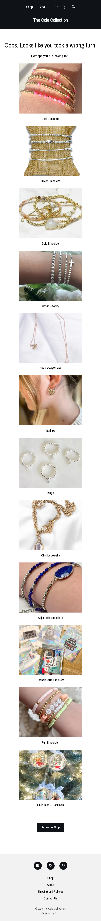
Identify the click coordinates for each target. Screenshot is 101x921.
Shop (29, 6)
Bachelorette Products (50, 677)
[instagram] (51, 866)
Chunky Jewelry (50, 553)
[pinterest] (63, 866)
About (44, 6)
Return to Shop (50, 827)
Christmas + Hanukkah (50, 802)
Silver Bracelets (50, 178)
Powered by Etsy (51, 913)
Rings (50, 490)
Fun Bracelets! (50, 740)
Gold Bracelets (50, 241)
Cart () (59, 6)
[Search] (73, 7)
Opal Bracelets (50, 116)
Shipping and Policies (50, 891)
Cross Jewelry (50, 303)
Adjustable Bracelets (50, 615)
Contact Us (50, 898)
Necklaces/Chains (50, 366)
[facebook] (38, 866)
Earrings (50, 428)
